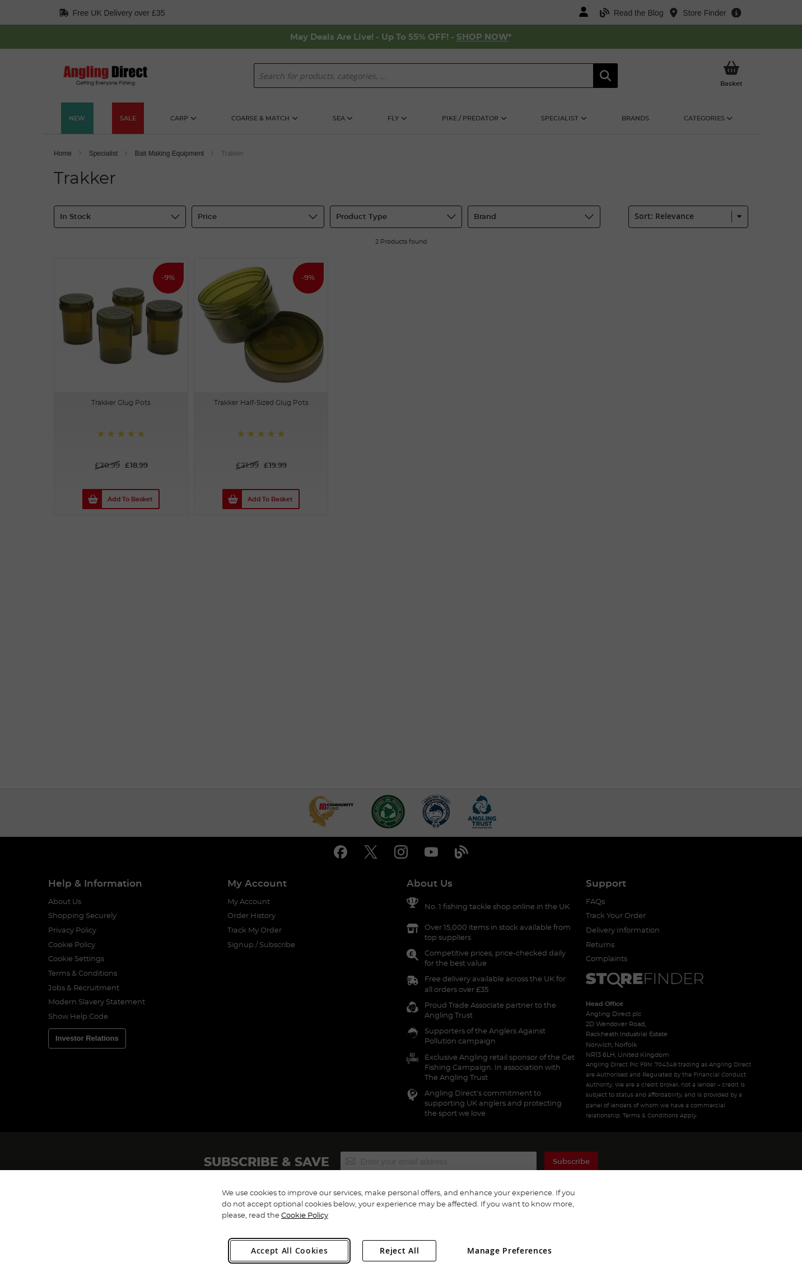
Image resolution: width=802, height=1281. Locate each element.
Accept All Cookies (289, 1250)
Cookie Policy (304, 1214)
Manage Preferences (509, 1250)
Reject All (399, 1250)
